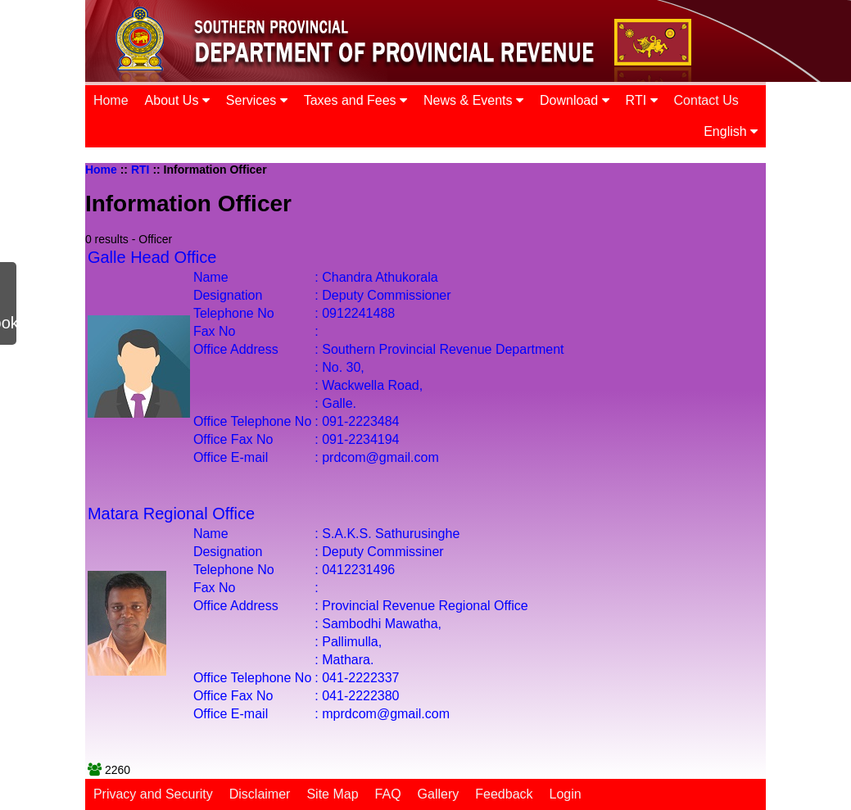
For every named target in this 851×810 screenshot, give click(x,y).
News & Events (473, 100)
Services (256, 100)
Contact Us (706, 100)
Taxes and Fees (355, 100)
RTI (642, 100)
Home (111, 100)
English (731, 131)
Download (574, 100)
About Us (177, 100)
